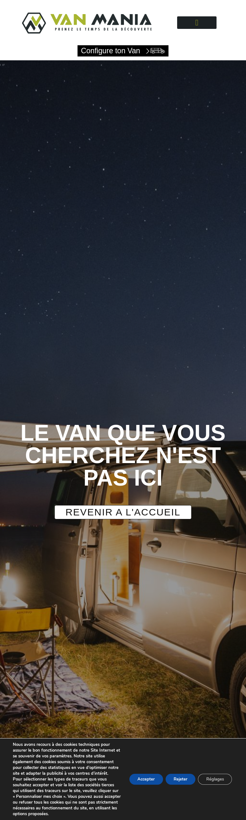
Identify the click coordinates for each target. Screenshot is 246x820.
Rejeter (174, 773)
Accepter (136, 773)
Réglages (212, 773)
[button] (197, 22)
